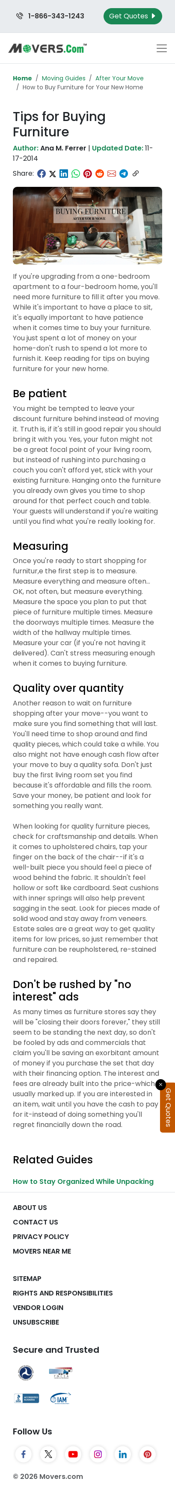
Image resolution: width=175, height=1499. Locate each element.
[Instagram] (98, 1454)
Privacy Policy (41, 1237)
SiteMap (27, 1279)
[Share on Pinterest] (87, 173)
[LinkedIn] (122, 1454)
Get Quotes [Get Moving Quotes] (133, 16)
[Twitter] (48, 1454)
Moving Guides (64, 78)
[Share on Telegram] (123, 173)
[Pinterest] (147, 1454)
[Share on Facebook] (41, 173)
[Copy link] (135, 173)
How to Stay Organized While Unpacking (83, 1181)
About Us (30, 1208)
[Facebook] (23, 1454)
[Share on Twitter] (52, 173)
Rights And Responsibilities (63, 1293)
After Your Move (119, 78)
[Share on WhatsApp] (75, 173)
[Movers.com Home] (47, 48)
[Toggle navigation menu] (161, 48)
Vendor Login (38, 1308)
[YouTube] (73, 1454)
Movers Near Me (42, 1251)
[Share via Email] (111, 173)
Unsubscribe (36, 1322)
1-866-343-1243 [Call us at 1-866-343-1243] (50, 16)
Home (22, 78)
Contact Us (35, 1222)
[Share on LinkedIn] (63, 173)
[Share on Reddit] (99, 173)
